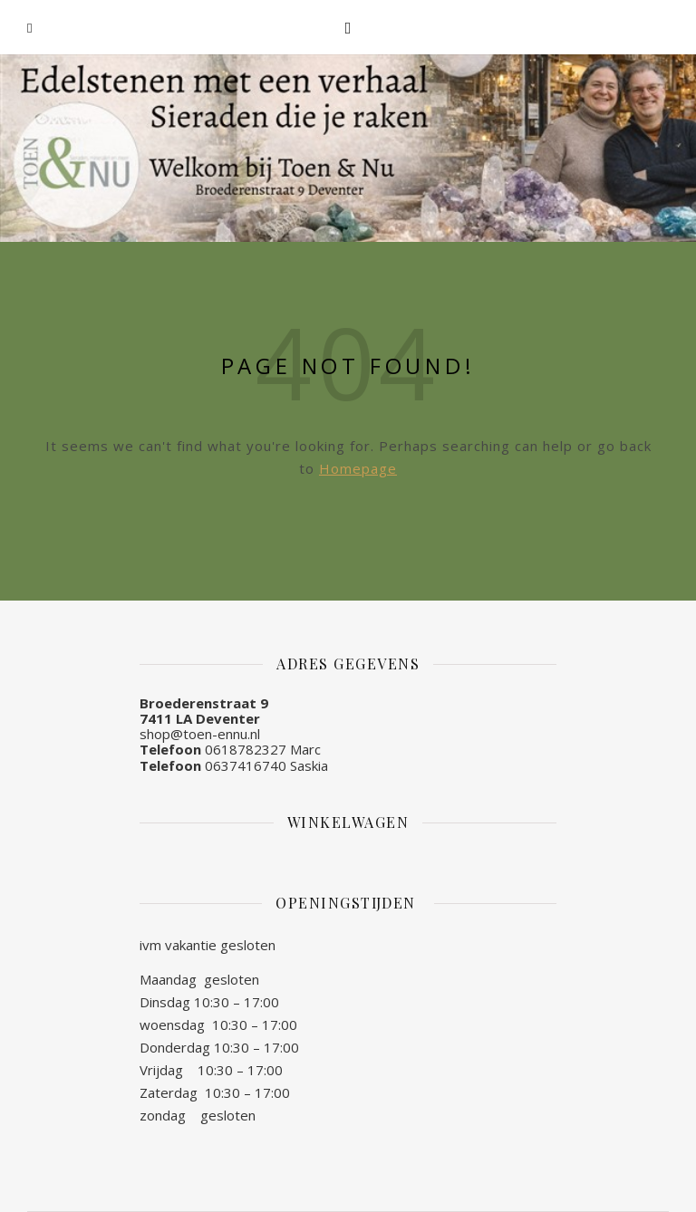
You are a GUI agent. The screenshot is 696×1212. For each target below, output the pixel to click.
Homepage (358, 468)
